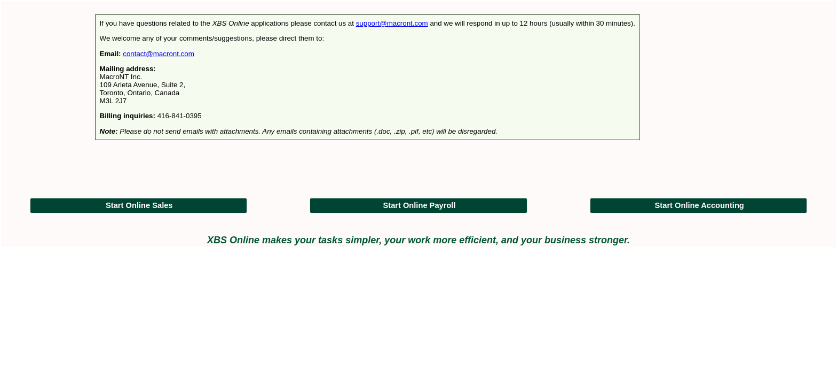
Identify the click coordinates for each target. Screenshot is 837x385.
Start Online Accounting (699, 205)
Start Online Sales (139, 205)
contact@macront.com (158, 54)
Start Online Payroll (419, 205)
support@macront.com (392, 23)
